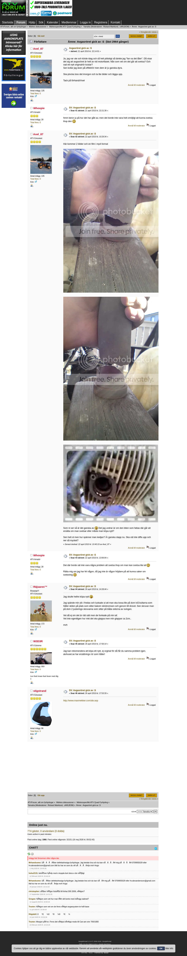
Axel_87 (38, 48)
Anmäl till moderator (136, 85)
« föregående (145, 32)
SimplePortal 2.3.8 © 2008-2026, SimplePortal (94, 941)
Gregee (32, 899)
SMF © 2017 (93, 944)
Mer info (169, 948)
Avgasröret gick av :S (80, 48)
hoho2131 (33, 873)
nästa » (155, 32)
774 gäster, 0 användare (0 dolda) (45, 831)
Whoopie (39, 108)
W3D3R (38, 641)
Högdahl (32, 914)
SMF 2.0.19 (83, 944)
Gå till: (133, 812)
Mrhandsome (35, 862)
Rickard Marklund (110, 27)
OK (161, 948)
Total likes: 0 (35, 93)
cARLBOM (124, 27)
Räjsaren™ (40, 586)
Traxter (32, 906)
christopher (34, 891)
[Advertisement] (14, 164)
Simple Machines (104, 944)
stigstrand (39, 690)
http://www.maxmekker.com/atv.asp (80, 700)
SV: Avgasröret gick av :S (82, 107)
